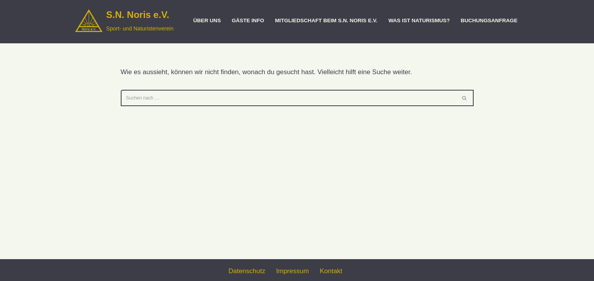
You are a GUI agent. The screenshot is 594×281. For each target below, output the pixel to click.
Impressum (292, 271)
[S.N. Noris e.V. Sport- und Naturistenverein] (124, 20)
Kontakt (331, 271)
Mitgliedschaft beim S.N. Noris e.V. (326, 20)
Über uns (207, 20)
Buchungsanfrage (489, 20)
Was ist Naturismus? (419, 20)
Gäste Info (248, 20)
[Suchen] (288, 98)
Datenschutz (247, 271)
